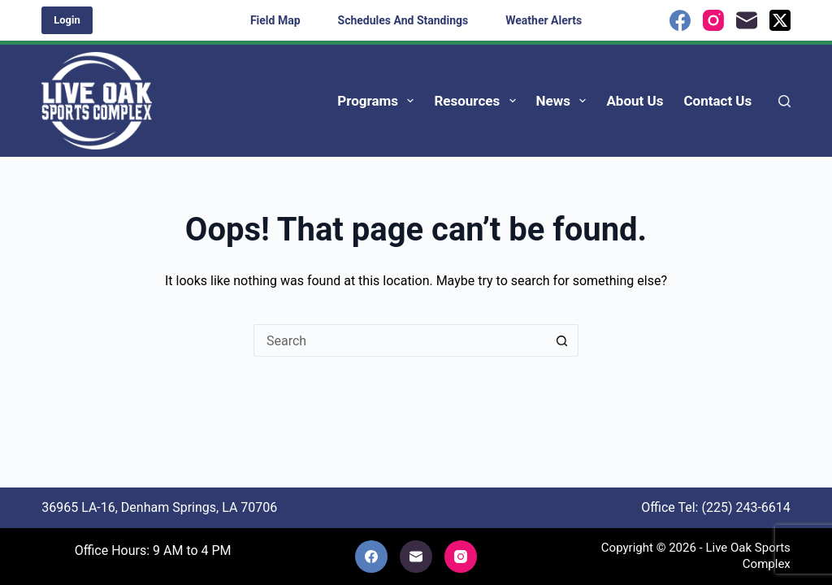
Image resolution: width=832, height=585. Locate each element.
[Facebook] (680, 20)
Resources (478, 100)
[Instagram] (713, 20)
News (564, 100)
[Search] (784, 101)
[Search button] (562, 340)
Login (67, 20)
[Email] (746, 20)
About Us (634, 101)
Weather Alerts (543, 20)
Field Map (275, 20)
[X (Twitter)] (780, 20)
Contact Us (717, 101)
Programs (378, 100)
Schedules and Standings (403, 20)
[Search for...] (400, 340)
